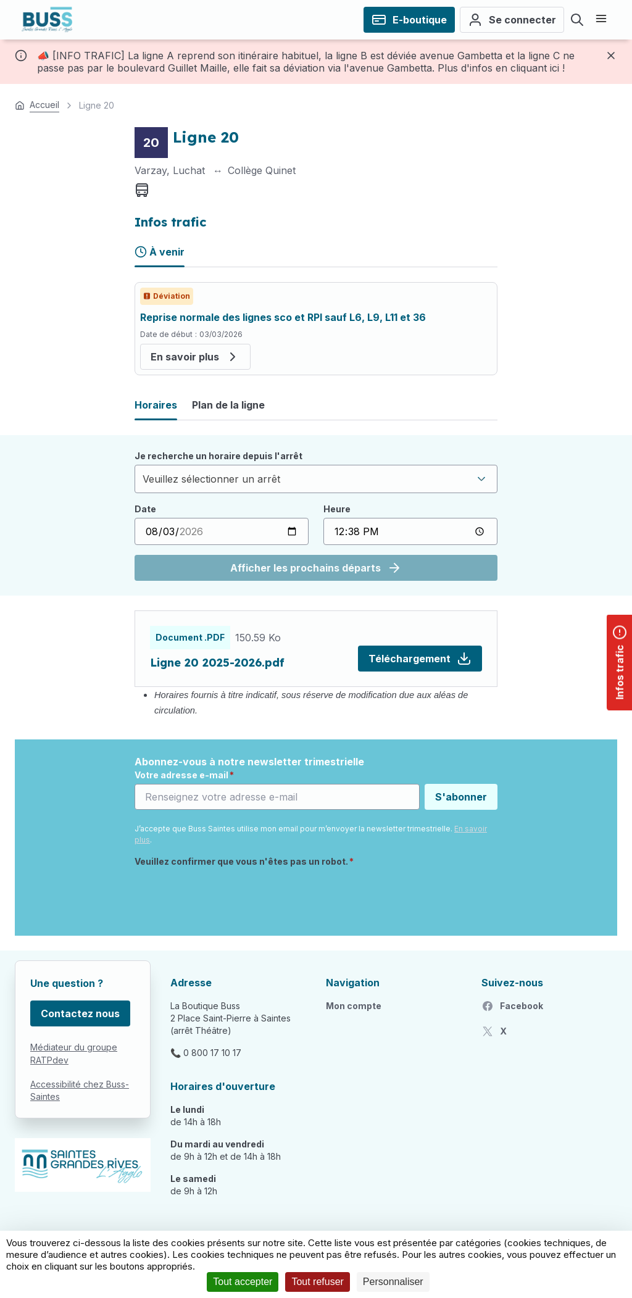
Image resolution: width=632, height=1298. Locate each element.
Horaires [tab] (156, 405)
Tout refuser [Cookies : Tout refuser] (317, 1281)
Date (145, 509)
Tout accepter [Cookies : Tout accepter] (242, 1281)
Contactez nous (80, 1013)
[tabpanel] (316, 328)
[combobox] (316, 479)
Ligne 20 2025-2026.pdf (217, 662)
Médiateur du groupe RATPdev (73, 1053)
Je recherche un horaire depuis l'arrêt (218, 456)
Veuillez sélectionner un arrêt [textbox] (211, 479)
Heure (337, 509)
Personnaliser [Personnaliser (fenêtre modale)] (393, 1281)
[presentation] (228, 897)
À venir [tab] (160, 252)
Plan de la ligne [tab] (228, 405)
